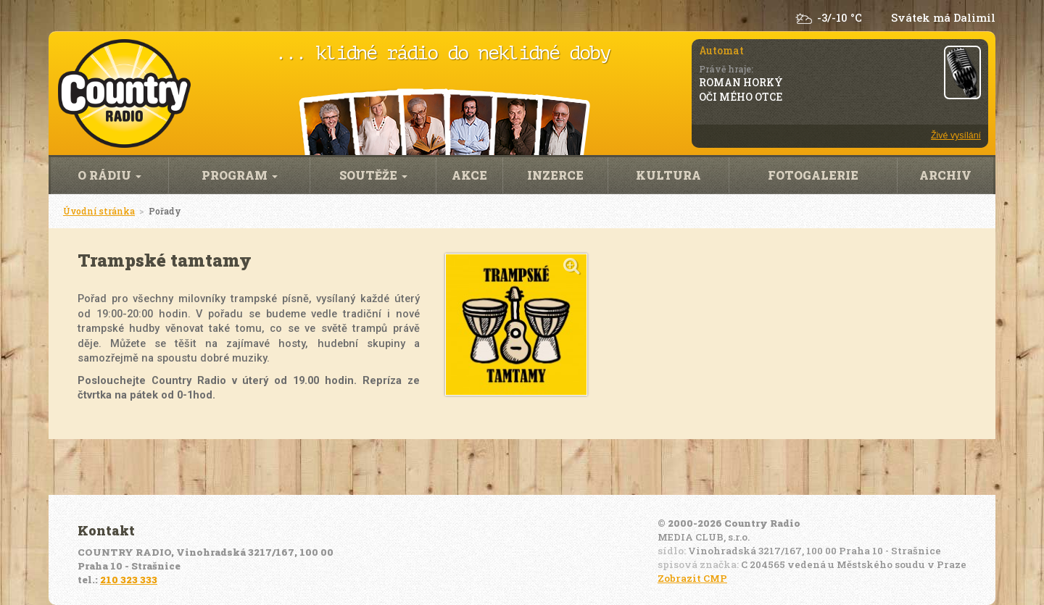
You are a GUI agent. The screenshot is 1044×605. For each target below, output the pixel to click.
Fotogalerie (813, 175)
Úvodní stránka (99, 211)
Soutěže (373, 175)
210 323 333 (128, 579)
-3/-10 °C (839, 18)
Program (240, 175)
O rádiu (109, 175)
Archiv (945, 175)
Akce (469, 175)
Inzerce (555, 175)
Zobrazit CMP (692, 578)
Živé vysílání (956, 135)
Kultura (668, 175)
